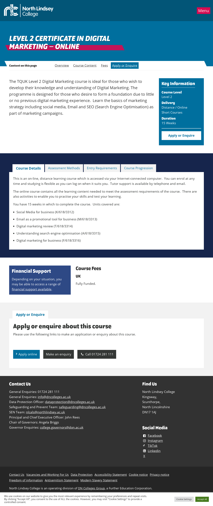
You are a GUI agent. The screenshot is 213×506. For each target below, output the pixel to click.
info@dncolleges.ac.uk (54, 397)
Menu (203, 10)
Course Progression (138, 168)
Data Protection (82, 475)
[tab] (28, 168)
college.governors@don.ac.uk (61, 427)
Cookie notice (138, 475)
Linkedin (151, 451)
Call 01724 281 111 (96, 354)
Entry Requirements (102, 168)
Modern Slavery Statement (98, 480)
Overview (62, 65)
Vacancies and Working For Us (47, 475)
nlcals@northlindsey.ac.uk (45, 412)
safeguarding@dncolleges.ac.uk (82, 407)
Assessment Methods (64, 168)
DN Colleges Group (91, 488)
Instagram (152, 441)
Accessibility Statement (111, 475)
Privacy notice (159, 475)
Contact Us (16, 475)
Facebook (152, 435)
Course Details (28, 168)
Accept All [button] (202, 499)
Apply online (27, 354)
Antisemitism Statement (61, 480)
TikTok (149, 446)
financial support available (31, 289)
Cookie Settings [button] (184, 499)
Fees (104, 65)
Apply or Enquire (124, 65)
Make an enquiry (58, 354)
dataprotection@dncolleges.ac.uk (70, 402)
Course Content (85, 65)
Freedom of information (26, 480)
